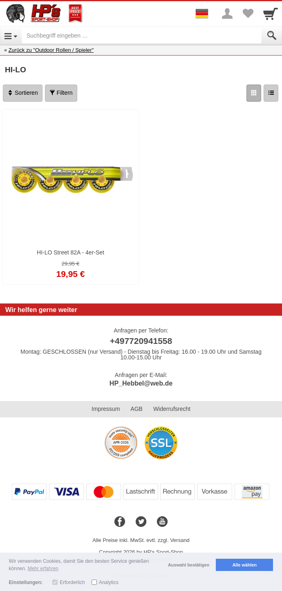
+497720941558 (141, 341)
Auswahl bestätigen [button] (188, 564)
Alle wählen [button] (245, 564)
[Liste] (271, 93)
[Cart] (270, 13)
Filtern (61, 92)
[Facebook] (119, 522)
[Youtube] (162, 522)
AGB (136, 409)
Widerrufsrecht (171, 409)
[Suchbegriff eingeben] (142, 35)
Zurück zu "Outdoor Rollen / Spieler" (51, 50)
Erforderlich (72, 582)
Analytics (109, 582)
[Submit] (272, 35)
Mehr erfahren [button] (43, 568)
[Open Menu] (11, 35)
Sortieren (22, 92)
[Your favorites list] (247, 13)
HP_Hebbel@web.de (141, 383)
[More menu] (227, 13)
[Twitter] (141, 522)
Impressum (106, 409)
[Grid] (253, 93)
